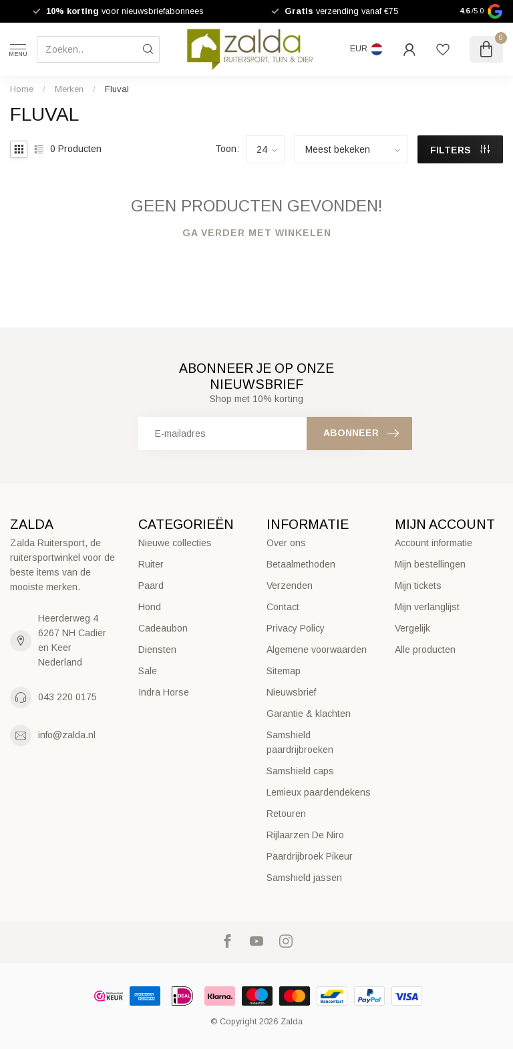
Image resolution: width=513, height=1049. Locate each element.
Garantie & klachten (309, 713)
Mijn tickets (418, 585)
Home (21, 89)
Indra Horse (163, 692)
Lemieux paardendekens (319, 792)
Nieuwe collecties (175, 543)
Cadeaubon (163, 628)
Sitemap (284, 671)
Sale (147, 671)
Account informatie (433, 543)
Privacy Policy (296, 628)
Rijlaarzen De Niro (305, 835)
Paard (151, 585)
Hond (149, 607)
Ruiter (151, 564)
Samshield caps (300, 771)
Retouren (286, 813)
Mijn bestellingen (430, 564)
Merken (69, 89)
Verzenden (290, 585)
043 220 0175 (67, 697)
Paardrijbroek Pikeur (310, 856)
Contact (283, 607)
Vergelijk (412, 628)
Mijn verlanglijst (427, 607)
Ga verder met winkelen (256, 232)
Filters (460, 150)
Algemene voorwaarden (317, 649)
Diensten (157, 649)
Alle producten (425, 649)
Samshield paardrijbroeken (300, 742)
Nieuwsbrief (291, 692)
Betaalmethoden (301, 564)
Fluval (117, 89)
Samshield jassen (304, 877)
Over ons (286, 543)
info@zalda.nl (67, 735)
